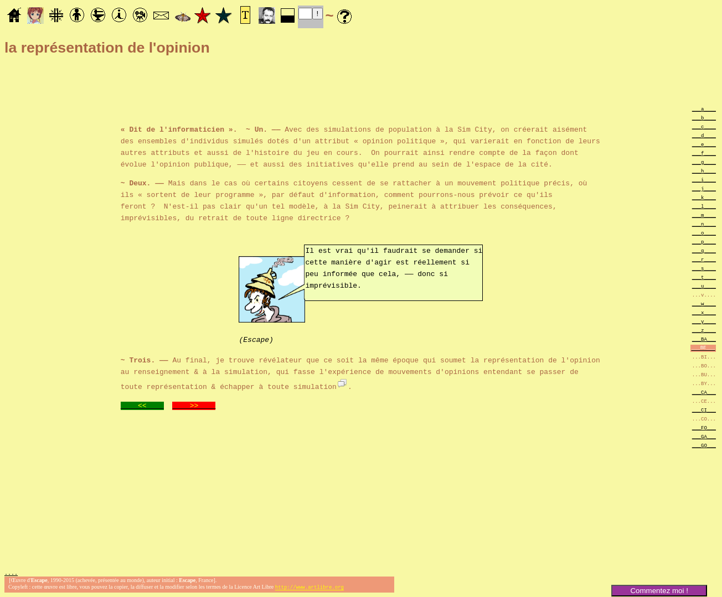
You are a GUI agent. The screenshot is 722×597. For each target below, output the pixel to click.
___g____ (704, 161)
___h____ (704, 170)
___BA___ (704, 338)
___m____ (704, 215)
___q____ (704, 250)
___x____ (704, 312)
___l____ (704, 206)
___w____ (704, 303)
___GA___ (704, 436)
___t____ (704, 277)
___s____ (704, 268)
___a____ (704, 108)
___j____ (704, 188)
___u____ (704, 285)
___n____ (704, 223)
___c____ (704, 126)
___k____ (704, 197)
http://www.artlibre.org (309, 587)
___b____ (704, 117)
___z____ (704, 330)
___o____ (704, 232)
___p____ (704, 241)
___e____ (704, 144)
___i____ (704, 179)
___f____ (704, 153)
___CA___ (704, 392)
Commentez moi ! (659, 590)
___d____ (704, 135)
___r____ (704, 259)
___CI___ (704, 409)
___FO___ (704, 427)
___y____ (704, 321)
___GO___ (704, 445)
